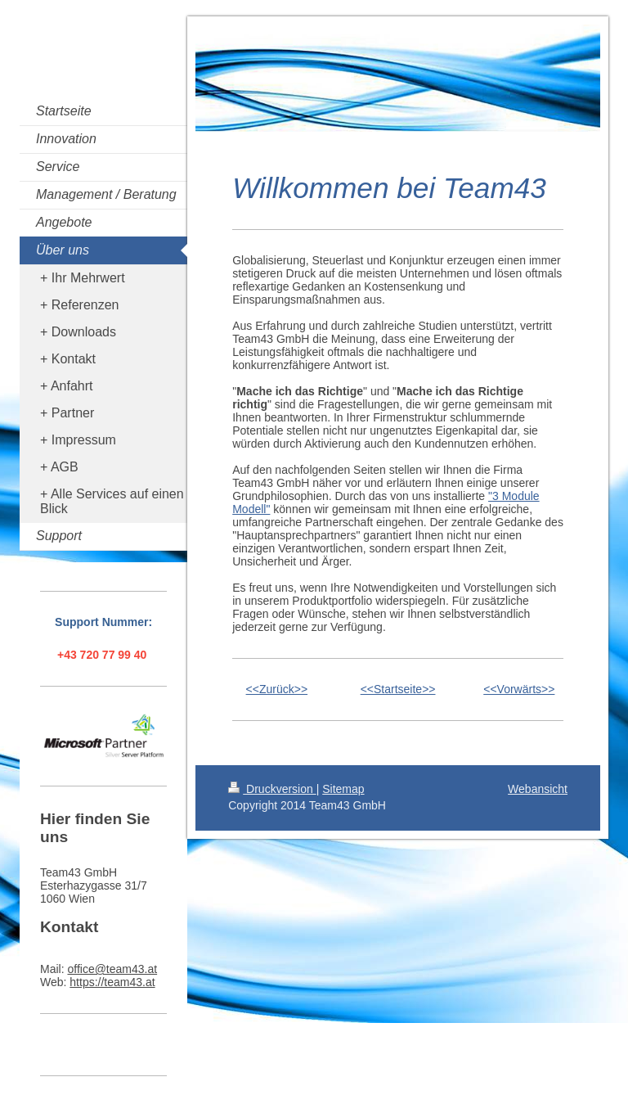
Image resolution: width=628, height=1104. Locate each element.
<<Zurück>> (277, 689)
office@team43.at (112, 969)
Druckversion (272, 788)
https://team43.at (112, 982)
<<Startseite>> (398, 689)
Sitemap (343, 788)
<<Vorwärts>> (518, 689)
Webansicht (537, 788)
